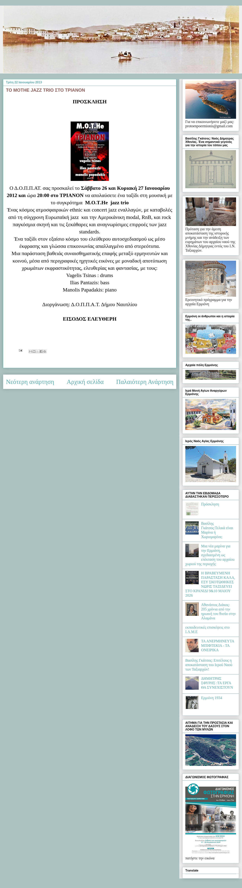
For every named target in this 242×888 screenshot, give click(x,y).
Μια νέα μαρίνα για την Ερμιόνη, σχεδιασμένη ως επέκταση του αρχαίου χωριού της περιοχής (209, 555)
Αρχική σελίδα (85, 381)
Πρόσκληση (210, 504)
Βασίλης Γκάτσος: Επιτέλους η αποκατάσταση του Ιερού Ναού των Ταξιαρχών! (208, 664)
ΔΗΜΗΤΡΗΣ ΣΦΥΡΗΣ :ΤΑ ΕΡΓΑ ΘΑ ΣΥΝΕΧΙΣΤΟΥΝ (217, 682)
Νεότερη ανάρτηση (30, 381)
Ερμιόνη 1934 (211, 698)
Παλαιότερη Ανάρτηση (144, 381)
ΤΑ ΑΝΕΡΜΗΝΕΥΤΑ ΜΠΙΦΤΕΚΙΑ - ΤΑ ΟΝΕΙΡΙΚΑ (217, 645)
